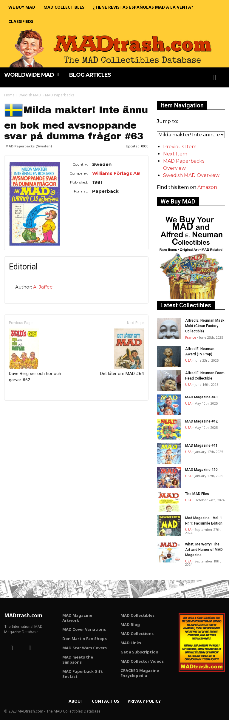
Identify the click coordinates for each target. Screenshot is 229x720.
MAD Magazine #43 (201, 397)
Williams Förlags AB (116, 173)
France (190, 337)
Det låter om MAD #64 (122, 352)
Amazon (207, 187)
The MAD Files (197, 494)
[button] (215, 77)
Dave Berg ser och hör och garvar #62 (35, 356)
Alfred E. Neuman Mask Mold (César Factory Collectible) (204, 325)
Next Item (175, 154)
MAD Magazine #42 (201, 421)
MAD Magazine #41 (201, 445)
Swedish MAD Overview (191, 175)
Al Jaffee (43, 287)
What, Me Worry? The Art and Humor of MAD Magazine (204, 549)
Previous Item (179, 146)
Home (9, 95)
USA (188, 360)
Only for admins (25, 411)
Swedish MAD (29, 95)
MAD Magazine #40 (201, 470)
